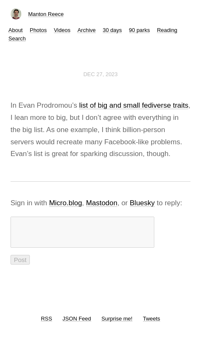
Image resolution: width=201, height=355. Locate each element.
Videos (62, 30)
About (15, 30)
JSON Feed (77, 324)
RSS (46, 324)
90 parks (139, 30)
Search (17, 38)
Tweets (151, 324)
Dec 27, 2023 (100, 74)
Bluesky (142, 203)
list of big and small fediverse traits (133, 105)
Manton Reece (46, 14)
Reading (167, 30)
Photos (38, 30)
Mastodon (102, 203)
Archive (86, 30)
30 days (112, 30)
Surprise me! (116, 324)
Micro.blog (65, 203)
